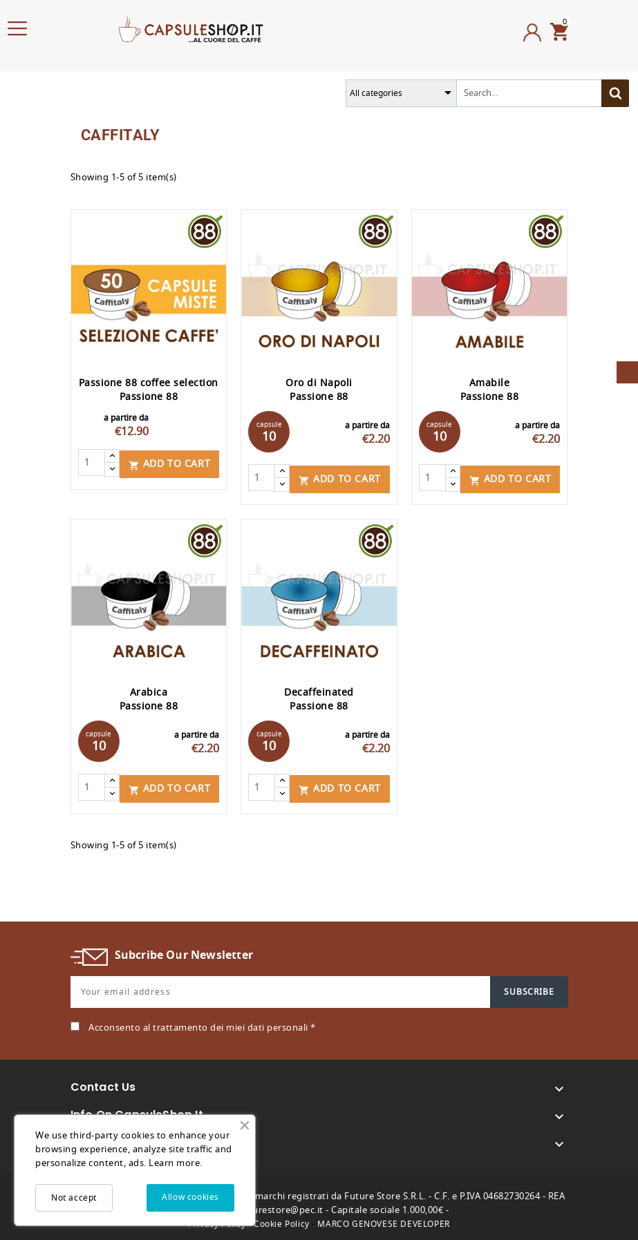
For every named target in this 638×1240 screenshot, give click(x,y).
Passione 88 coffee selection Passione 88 (148, 390)
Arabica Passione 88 (149, 697)
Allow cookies (190, 1197)
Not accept (74, 1198)
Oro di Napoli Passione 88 (319, 390)
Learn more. (176, 1163)
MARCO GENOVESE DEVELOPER (383, 1220)
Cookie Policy (282, 1220)
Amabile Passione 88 (489, 390)
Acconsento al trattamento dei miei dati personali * (202, 1024)
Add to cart (170, 462)
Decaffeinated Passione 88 (319, 697)
